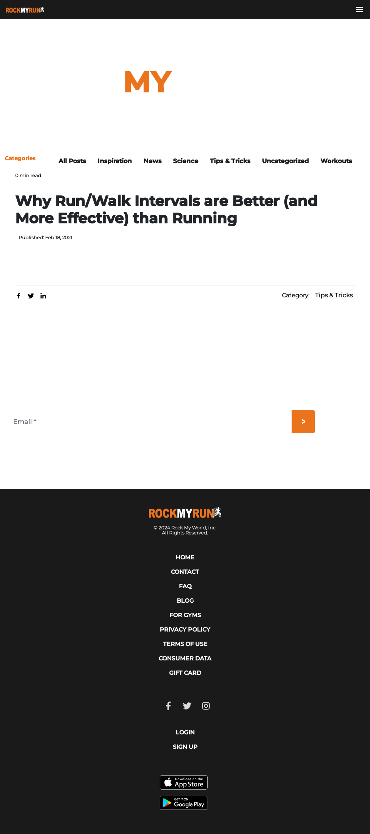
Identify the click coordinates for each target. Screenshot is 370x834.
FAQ (185, 586)
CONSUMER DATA (185, 658)
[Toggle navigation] (363, 9)
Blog (185, 600)
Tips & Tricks (230, 161)
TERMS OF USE (185, 644)
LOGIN (185, 732)
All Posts (72, 161)
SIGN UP (185, 746)
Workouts (336, 161)
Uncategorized (285, 161)
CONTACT (185, 571)
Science (185, 161)
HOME (185, 557)
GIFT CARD (185, 672)
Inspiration (115, 161)
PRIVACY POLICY (185, 629)
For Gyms (185, 615)
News (152, 161)
